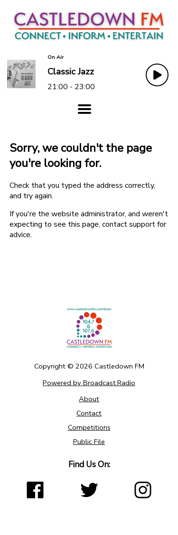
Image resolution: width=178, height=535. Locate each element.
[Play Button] (157, 75)
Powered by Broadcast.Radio (89, 382)
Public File (89, 441)
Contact (89, 413)
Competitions (89, 427)
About (89, 399)
